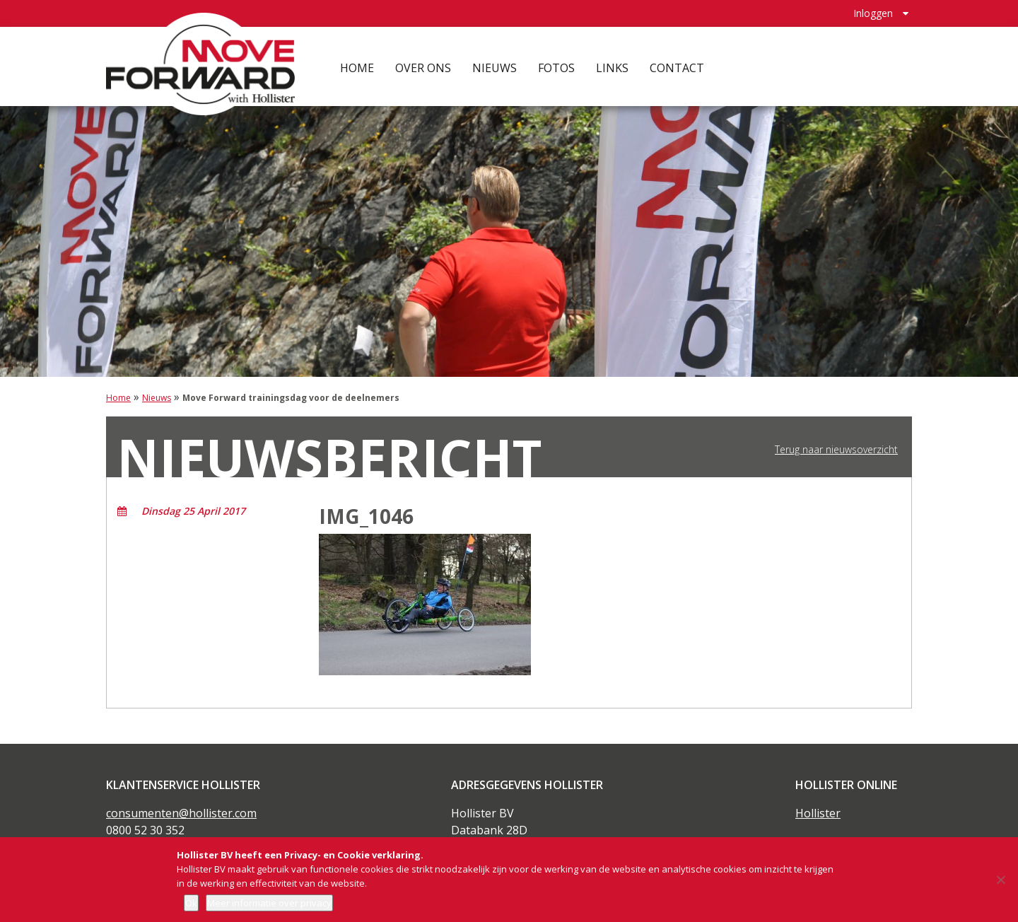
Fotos (558, 63)
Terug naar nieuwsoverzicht (836, 450)
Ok (191, 903)
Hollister (818, 813)
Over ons (425, 63)
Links (614, 63)
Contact (679, 63)
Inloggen (873, 11)
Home (359, 63)
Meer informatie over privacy (269, 903)
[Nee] (1000, 880)
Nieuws (496, 63)
